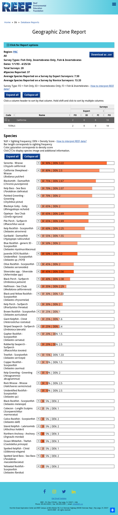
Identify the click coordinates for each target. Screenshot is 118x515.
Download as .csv (101, 54)
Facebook (44, 493)
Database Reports (30, 22)
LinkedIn (73, 493)
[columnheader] (88, 111)
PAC (15, 51)
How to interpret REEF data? (72, 141)
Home (7, 22)
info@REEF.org (78, 504)
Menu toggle (113, 6)
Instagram (54, 493)
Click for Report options (23, 45)
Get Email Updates (59, 498)
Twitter (64, 493)
